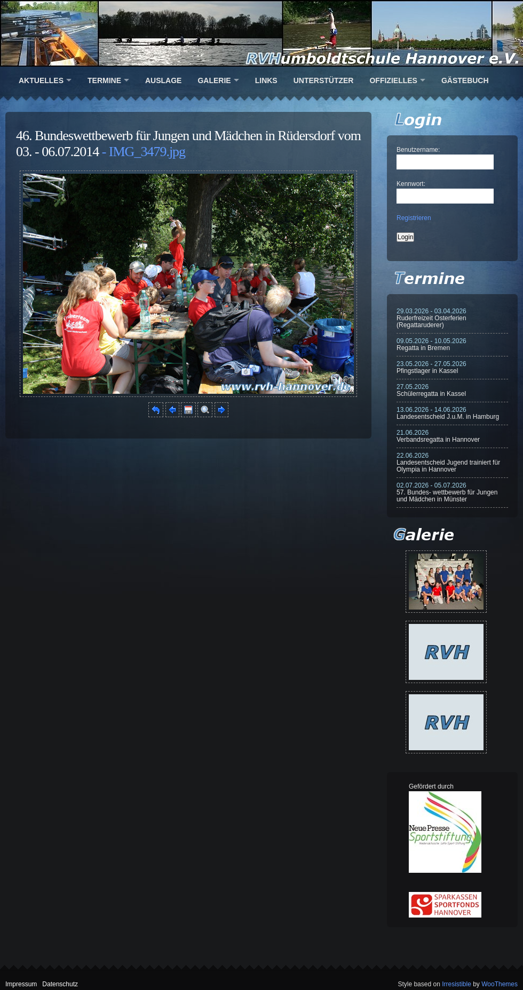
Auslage (163, 80)
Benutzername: (418, 149)
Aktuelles (41, 80)
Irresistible (456, 984)
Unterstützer (324, 80)
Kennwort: (411, 184)
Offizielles (393, 80)
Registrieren (414, 218)
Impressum (21, 984)
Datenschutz (60, 984)
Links (266, 80)
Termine (104, 80)
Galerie (214, 80)
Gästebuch (465, 80)
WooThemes (499, 984)
